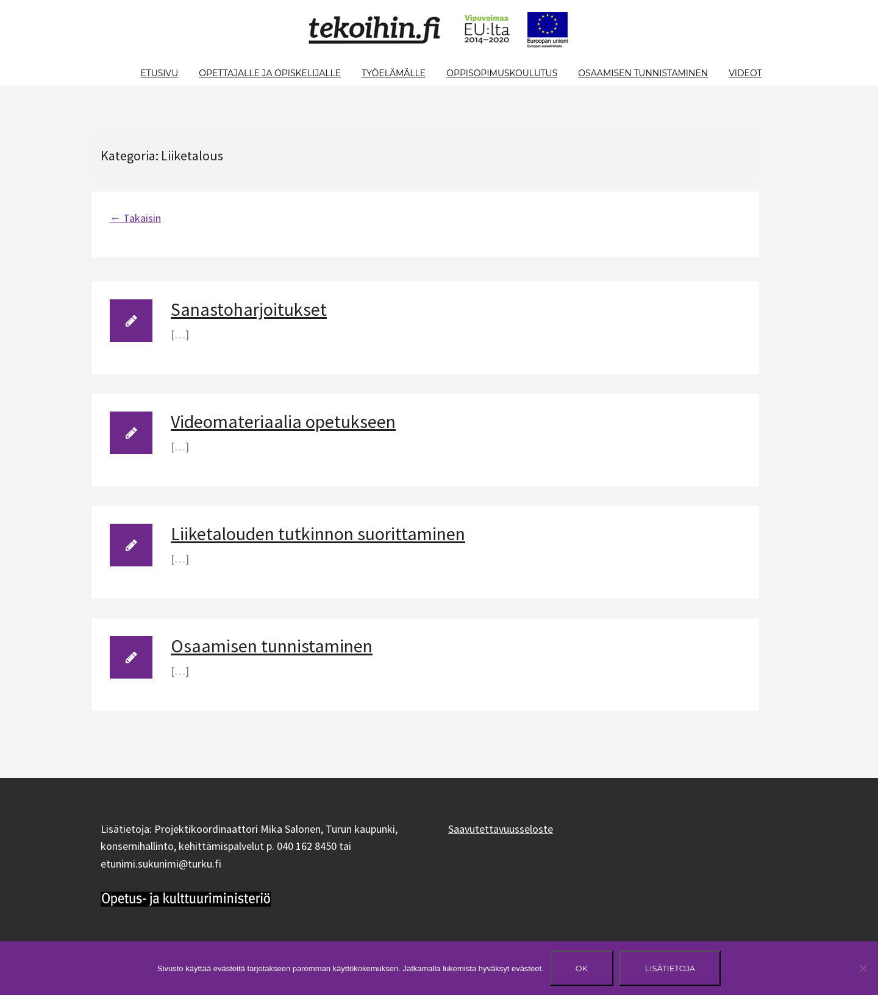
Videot (745, 73)
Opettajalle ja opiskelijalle (270, 73)
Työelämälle (394, 73)
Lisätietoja (670, 968)
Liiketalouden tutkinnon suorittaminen (318, 533)
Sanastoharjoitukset (249, 309)
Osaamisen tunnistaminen (643, 73)
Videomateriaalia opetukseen (283, 421)
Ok (582, 968)
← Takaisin (135, 218)
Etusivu (159, 73)
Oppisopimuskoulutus (501, 73)
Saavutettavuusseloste (500, 829)
